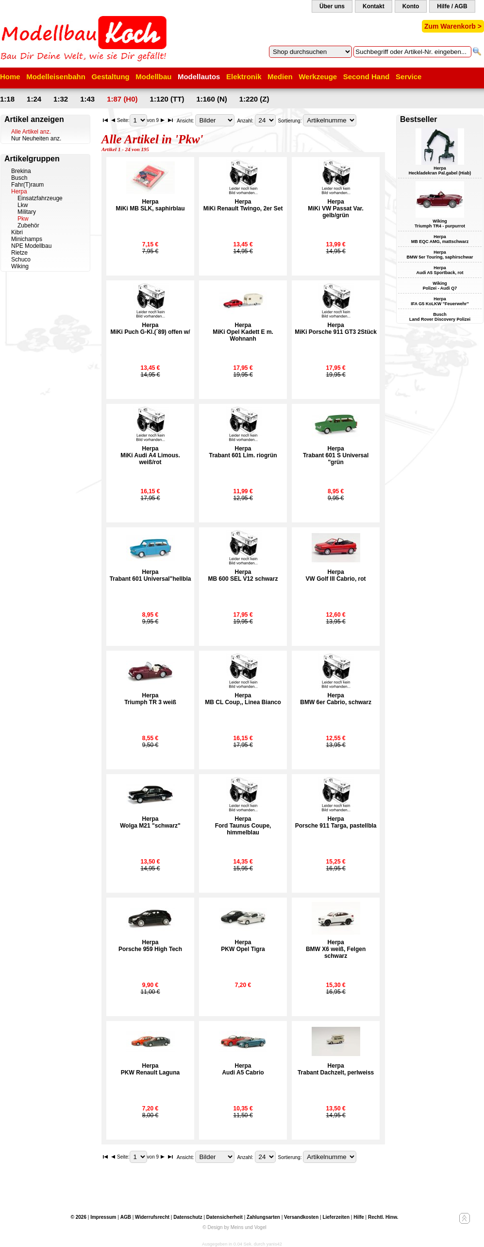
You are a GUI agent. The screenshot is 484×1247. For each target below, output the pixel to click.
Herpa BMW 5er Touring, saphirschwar (440, 255)
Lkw (22, 205)
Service (408, 76)
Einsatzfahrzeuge (40, 198)
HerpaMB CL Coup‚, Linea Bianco (243, 699)
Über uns (332, 6)
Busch (19, 177)
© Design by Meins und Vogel (234, 1227)
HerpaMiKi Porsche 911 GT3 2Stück (336, 328)
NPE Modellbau (31, 245)
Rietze (19, 252)
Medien (280, 76)
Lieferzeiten (336, 1217)
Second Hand (366, 76)
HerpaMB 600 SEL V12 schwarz (243, 575)
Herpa (19, 191)
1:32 (60, 99)
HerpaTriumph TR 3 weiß (150, 699)
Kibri (17, 232)
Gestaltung (110, 76)
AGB (125, 1217)
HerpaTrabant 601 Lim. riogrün (243, 452)
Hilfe (358, 1217)
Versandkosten (301, 1217)
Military (26, 211)
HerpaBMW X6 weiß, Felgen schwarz (336, 949)
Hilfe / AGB (452, 6)
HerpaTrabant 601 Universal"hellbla (150, 575)
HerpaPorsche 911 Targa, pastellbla (336, 822)
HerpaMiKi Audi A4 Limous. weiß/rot (150, 455)
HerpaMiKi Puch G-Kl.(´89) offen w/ (150, 328)
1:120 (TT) (167, 99)
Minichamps (26, 239)
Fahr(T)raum (27, 184)
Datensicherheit (224, 1217)
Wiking (20, 266)
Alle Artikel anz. (31, 131)
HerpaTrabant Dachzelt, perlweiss (336, 1069)
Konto (410, 6)
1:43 (87, 99)
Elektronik (244, 76)
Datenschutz (187, 1217)
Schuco (21, 259)
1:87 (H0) (122, 99)
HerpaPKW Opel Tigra (243, 946)
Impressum (103, 1217)
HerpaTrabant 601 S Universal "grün (335, 455)
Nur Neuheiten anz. (36, 138)
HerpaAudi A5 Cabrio (243, 1069)
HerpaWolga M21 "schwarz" (150, 822)
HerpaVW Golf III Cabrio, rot (336, 575)
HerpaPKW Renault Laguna (150, 1069)
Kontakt (373, 6)
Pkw (23, 218)
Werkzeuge (318, 76)
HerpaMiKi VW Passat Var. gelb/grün (336, 208)
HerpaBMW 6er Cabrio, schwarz (335, 699)
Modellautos (199, 76)
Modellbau (153, 76)
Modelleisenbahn (55, 76)
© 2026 (78, 1217)
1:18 (7, 99)
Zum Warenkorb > (453, 26)
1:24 (34, 99)
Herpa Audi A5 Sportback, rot (439, 270)
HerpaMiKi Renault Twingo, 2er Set (243, 205)
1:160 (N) (211, 99)
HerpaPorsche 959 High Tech (150, 946)
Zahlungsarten (263, 1217)
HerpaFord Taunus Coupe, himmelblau (243, 825)
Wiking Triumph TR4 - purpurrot (440, 223)
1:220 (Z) (254, 99)
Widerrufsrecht (152, 1217)
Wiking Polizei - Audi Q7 (440, 286)
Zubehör (28, 225)
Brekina (21, 171)
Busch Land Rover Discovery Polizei (439, 317)
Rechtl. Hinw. (383, 1217)
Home (10, 76)
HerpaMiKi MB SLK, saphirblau (150, 205)
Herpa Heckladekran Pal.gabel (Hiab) (440, 170)
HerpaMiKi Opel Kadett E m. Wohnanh (243, 332)
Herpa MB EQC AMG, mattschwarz (440, 239)
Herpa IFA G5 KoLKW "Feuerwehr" (440, 301)
